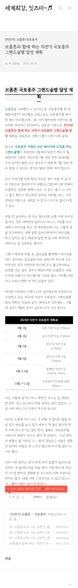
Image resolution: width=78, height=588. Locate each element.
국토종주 (40, 514)
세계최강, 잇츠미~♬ (28, 8)
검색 (60, 8)
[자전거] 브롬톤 (20, 514)
